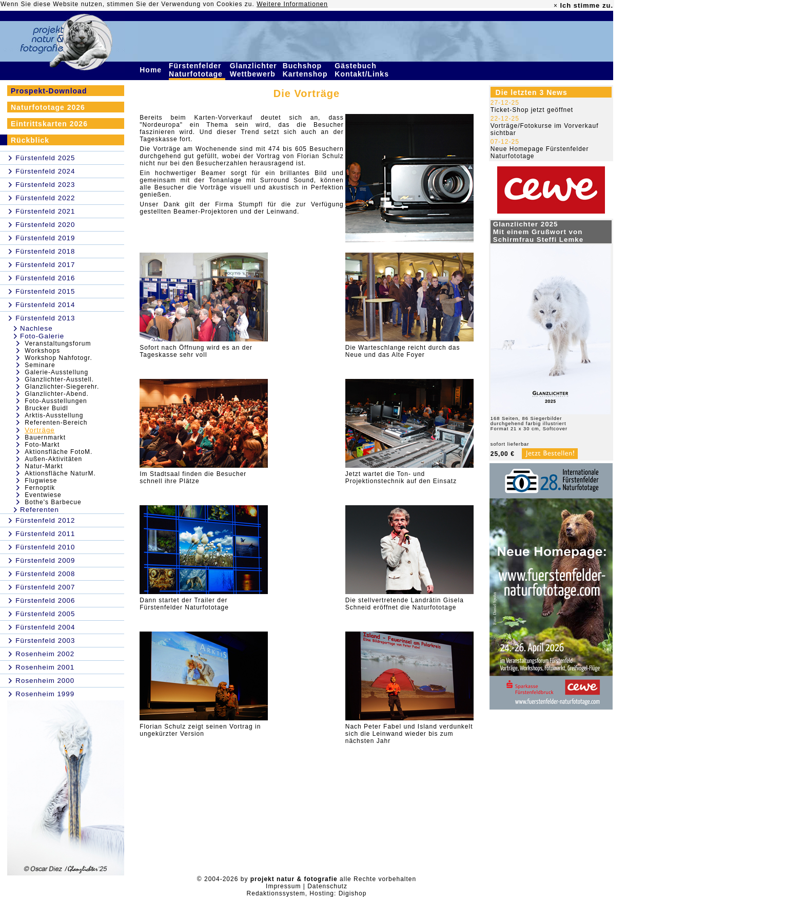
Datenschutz (327, 886)
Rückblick (30, 140)
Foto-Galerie (42, 336)
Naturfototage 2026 (48, 107)
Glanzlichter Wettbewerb (254, 70)
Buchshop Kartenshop (306, 70)
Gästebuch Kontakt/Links (363, 70)
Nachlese (36, 328)
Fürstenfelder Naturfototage (197, 70)
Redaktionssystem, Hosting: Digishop (307, 893)
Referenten (39, 509)
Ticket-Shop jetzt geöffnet (532, 109)
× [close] (556, 5)
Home (152, 70)
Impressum (283, 886)
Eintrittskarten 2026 (49, 124)
